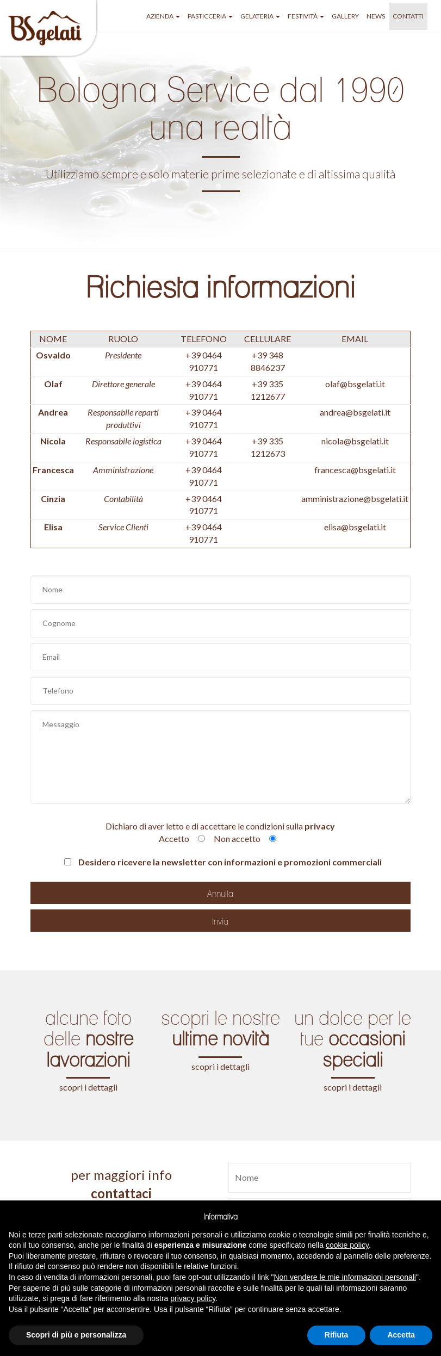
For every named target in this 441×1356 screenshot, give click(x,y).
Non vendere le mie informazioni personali (344, 1277)
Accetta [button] (401, 1334)
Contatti (408, 16)
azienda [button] (163, 16)
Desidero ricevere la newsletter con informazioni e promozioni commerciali (223, 862)
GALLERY (345, 16)
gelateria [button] (260, 16)
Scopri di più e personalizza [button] (76, 1334)
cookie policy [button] (347, 1245)
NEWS (376, 16)
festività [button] (306, 16)
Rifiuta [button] (337, 1334)
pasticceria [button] (210, 16)
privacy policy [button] (192, 1298)
